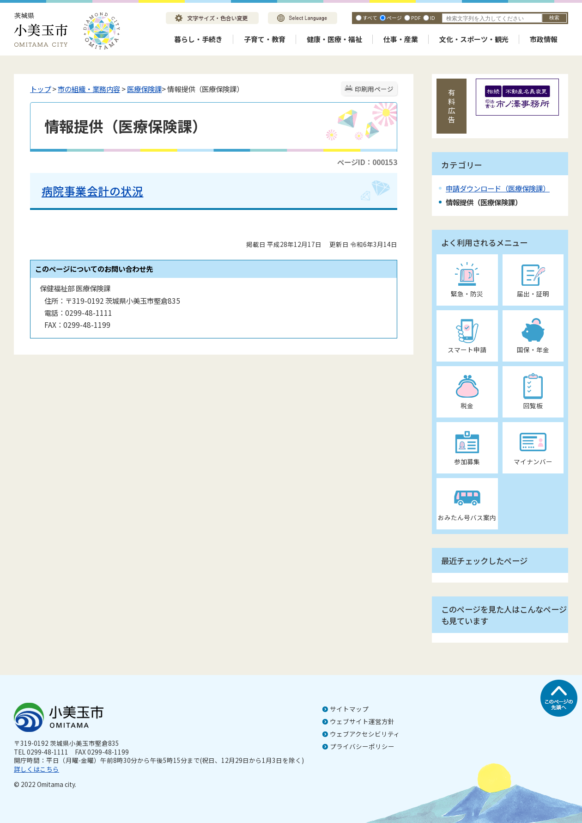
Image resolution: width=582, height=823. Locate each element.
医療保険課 (144, 89)
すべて (370, 17)
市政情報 (544, 39)
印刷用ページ (374, 88)
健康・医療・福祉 (334, 39)
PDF (416, 17)
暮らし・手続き (198, 39)
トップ (40, 89)
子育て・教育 (264, 39)
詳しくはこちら (36, 769)
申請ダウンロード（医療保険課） (498, 188)
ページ (394, 17)
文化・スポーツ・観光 (474, 39)
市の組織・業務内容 (89, 89)
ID (432, 17)
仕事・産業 (400, 39)
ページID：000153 (367, 162)
